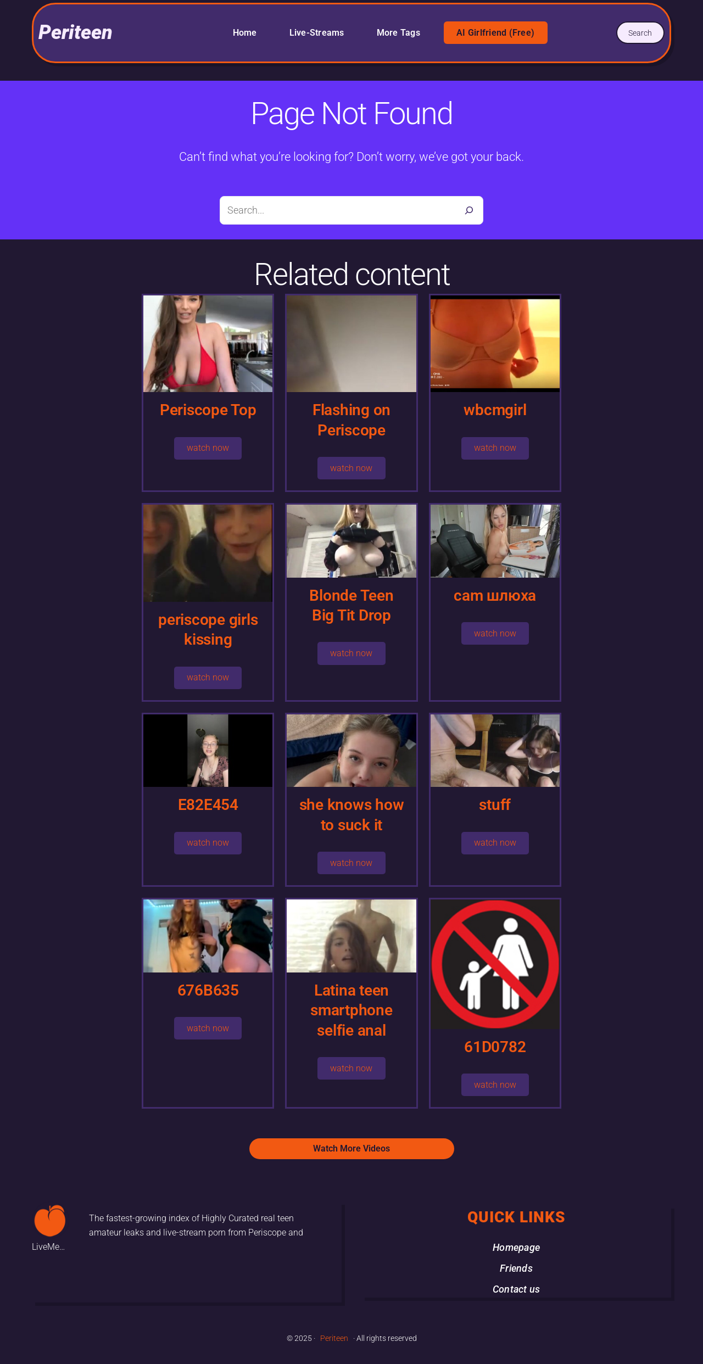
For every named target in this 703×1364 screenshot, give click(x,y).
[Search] (469, 210)
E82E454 (208, 805)
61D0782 (495, 1047)
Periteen (75, 32)
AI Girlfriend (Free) (495, 32)
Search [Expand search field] (640, 33)
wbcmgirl (495, 410)
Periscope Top (208, 410)
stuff (495, 805)
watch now (208, 448)
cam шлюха (495, 595)
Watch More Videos (351, 1148)
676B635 (208, 990)
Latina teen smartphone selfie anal (351, 1010)
